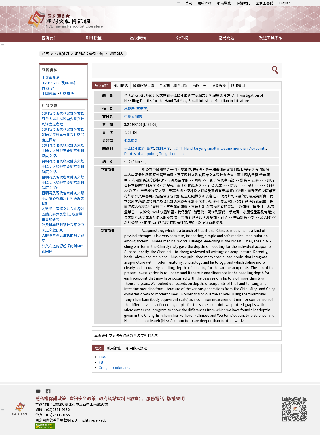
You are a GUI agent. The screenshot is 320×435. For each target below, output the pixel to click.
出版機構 (138, 37)
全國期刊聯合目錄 (173, 85)
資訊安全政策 (82, 398)
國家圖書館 (264, 3)
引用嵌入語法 (136, 348)
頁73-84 (48, 88)
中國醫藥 (49, 93)
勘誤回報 (200, 85)
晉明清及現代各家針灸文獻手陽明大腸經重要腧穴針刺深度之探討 (63, 150)
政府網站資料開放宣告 (121, 398)
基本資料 (102, 85)
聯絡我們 (243, 3)
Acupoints (257, 148)
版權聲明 (176, 398)
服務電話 (155, 398)
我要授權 (219, 85)
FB (101, 362)
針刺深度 (163, 148)
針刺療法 (67, 93)
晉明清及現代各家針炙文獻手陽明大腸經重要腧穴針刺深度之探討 (63, 166)
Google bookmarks (114, 367)
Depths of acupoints (140, 153)
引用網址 (114, 348)
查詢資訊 (49, 37)
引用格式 (121, 85)
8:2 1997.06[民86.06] (58, 82)
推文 (98, 348)
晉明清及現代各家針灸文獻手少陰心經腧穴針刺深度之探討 (63, 198)
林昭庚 (129, 108)
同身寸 (177, 148)
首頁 (188, 3)
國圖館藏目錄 (143, 85)
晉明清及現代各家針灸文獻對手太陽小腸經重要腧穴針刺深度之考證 (63, 119)
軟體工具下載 (270, 37)
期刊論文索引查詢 (89, 53)
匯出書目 (238, 85)
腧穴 (150, 148)
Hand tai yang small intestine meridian (216, 148)
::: (178, 3)
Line (102, 356)
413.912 (130, 140)
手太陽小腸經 (134, 148)
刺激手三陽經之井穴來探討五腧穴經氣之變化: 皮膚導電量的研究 (63, 214)
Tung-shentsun (171, 153)
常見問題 (226, 37)
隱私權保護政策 (50, 398)
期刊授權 (94, 37)
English (284, 3)
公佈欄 (182, 37)
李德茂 (141, 108)
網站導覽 (224, 3)
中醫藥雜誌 (50, 77)
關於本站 (204, 3)
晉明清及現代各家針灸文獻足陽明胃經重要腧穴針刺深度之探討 (63, 134)
